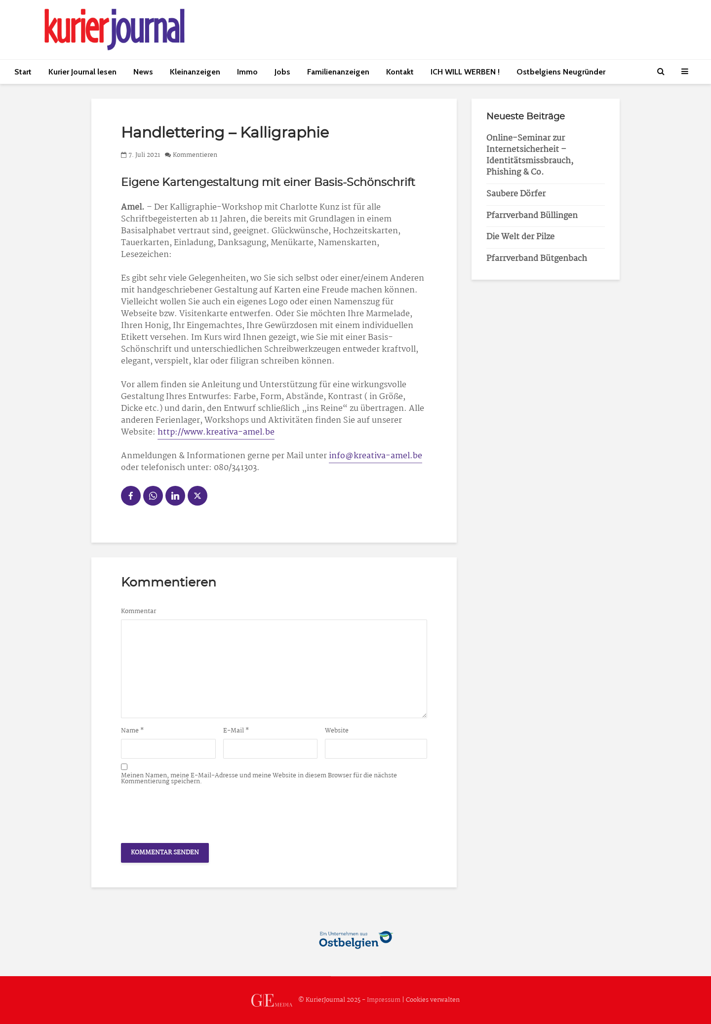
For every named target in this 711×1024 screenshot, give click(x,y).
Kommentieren (195, 155)
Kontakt (400, 71)
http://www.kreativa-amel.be (216, 432)
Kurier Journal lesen (82, 71)
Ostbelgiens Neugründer (560, 71)
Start (23, 71)
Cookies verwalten (433, 1000)
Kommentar (138, 612)
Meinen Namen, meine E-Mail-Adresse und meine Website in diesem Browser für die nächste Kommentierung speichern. (259, 779)
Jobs (282, 71)
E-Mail (236, 731)
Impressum (383, 1000)
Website (337, 731)
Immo (247, 71)
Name (132, 731)
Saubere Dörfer (516, 194)
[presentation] (196, 811)
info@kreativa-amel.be (375, 456)
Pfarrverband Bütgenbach (536, 258)
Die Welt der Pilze (520, 237)
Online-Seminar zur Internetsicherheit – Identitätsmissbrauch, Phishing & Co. (529, 155)
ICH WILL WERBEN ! (465, 71)
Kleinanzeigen (195, 71)
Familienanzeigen (338, 71)
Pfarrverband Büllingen (532, 215)
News (143, 71)
